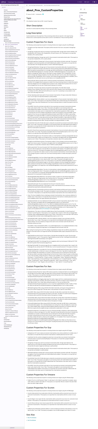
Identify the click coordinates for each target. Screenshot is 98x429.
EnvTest (5, 37)
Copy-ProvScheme (9, 76)
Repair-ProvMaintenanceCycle (11, 245)
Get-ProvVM (7, 146)
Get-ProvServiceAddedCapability (11, 137)
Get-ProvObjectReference (10, 105)
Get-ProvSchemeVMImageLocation (12, 130)
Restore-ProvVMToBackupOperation (12, 261)
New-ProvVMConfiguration (10, 188)
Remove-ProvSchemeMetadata (11, 221)
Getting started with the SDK (10, 15)
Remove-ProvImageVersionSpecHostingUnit (14, 204)
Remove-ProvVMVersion (10, 240)
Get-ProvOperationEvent (10, 107)
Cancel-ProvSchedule (9, 67)
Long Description (83, 24)
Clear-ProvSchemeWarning (10, 70)
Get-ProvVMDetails (9, 155)
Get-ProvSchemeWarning (10, 132)
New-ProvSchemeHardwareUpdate (12, 178)
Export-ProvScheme (9, 79)
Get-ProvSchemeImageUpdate (11, 121)
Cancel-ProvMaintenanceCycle (11, 65)
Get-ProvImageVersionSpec (10, 97)
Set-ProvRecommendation (10, 272)
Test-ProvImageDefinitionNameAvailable (13, 300)
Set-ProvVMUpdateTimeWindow (11, 293)
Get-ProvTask (8, 144)
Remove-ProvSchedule (9, 211)
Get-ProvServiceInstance (10, 141)
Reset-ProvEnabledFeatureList (11, 251)
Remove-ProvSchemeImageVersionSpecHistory (12, 217)
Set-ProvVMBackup (9, 289)
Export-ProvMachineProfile (10, 77)
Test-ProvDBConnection (10, 298)
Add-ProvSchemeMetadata (10, 60)
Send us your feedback (83, 34)
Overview (6, 10)
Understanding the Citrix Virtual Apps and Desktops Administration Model (12, 19)
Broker (5, 30)
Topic (82, 16)
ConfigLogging (7, 34)
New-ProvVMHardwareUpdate (11, 190)
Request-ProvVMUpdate (10, 249)
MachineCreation (7, 41)
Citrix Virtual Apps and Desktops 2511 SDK (52, 5)
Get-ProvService (8, 135)
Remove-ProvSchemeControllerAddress (13, 214)
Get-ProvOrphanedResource (10, 109)
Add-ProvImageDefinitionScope (11, 51)
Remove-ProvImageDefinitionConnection (13, 195)
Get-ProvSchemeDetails (10, 118)
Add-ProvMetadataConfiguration (11, 56)
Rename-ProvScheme (9, 244)
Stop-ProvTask (8, 295)
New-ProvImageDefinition (10, 169)
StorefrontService (7, 321)
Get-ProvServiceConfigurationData (12, 139)
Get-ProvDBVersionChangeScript (11, 88)
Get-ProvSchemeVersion (10, 128)
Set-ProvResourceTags (9, 273)
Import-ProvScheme (9, 162)
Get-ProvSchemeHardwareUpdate (12, 120)
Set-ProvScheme (8, 275)
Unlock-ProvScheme (9, 307)
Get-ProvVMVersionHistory (10, 160)
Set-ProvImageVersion (9, 270)
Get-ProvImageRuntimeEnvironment (12, 91)
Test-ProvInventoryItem (10, 302)
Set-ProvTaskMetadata (9, 286)
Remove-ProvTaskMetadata (10, 233)
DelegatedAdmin (7, 35)
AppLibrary (6, 26)
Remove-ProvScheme (9, 213)
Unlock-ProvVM (8, 309)
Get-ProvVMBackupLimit (10, 149)
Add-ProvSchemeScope (10, 62)
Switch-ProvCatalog (9, 296)
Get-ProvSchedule (8, 114)
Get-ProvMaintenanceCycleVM (11, 102)
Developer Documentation (16, 2)
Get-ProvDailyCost (9, 83)
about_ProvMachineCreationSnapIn (12, 42)
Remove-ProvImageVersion (10, 200)
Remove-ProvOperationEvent (11, 209)
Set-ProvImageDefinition (10, 268)
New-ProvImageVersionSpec (11, 172)
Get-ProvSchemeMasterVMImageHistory (13, 125)
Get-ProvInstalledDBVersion (10, 98)
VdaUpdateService (7, 326)
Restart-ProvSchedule (9, 259)
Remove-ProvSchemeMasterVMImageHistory (14, 219)
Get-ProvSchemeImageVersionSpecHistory (13, 123)
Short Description (83, 19)
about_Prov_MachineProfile (10, 47)
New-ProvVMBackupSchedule (11, 186)
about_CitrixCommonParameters (10, 11)
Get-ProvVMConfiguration (10, 151)
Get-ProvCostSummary (9, 81)
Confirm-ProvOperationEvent (11, 74)
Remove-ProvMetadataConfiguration (12, 207)
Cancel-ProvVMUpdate (9, 69)
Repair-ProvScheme (9, 247)
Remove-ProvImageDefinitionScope (12, 197)
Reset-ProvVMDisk (9, 256)
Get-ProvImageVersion (9, 95)
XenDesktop (6, 328)
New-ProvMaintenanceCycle (11, 174)
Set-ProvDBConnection (9, 265)
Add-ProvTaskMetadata (10, 63)
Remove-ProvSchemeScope (10, 223)
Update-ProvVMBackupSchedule (11, 316)
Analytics (6, 25)
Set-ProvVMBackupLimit (10, 291)
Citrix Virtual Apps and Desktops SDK (36, 5)
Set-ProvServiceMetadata (10, 284)
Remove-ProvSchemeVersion (11, 224)
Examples (6, 21)
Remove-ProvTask (8, 231)
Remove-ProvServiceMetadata (11, 230)
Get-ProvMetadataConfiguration (11, 104)
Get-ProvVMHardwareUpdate (11, 156)
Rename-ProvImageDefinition (11, 242)
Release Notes (7, 17)
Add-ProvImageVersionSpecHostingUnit (13, 55)
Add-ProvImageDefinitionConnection (12, 49)
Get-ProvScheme (8, 116)
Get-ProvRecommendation (10, 111)
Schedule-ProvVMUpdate (10, 263)
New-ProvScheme (8, 176)
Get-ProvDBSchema (9, 86)
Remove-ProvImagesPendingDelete (12, 199)
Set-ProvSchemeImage (9, 277)
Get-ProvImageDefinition (10, 90)
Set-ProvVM (7, 288)
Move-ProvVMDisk (8, 167)
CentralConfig (7, 32)
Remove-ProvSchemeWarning (11, 226)
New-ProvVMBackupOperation (11, 185)
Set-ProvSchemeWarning (10, 281)
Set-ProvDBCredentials (9, 266)
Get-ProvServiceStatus (9, 142)
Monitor (5, 317)
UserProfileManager (8, 324)
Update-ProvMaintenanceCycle (11, 312)
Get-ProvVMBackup (9, 148)
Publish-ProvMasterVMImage (11, 192)
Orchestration (7, 319)
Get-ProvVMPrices (8, 158)
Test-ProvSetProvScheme (10, 305)
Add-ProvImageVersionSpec (10, 53)
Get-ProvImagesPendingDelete (11, 93)
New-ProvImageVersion (9, 170)
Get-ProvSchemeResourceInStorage (12, 127)
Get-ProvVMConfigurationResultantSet (13, 153)
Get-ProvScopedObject (9, 134)
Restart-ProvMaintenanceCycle (11, 258)
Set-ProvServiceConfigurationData (12, 282)
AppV (5, 28)
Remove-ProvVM (8, 235)
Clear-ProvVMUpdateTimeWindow (12, 72)
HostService (6, 39)
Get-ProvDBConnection (10, 84)
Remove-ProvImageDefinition (11, 193)
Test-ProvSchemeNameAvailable (11, 303)
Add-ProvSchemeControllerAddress (12, 58)
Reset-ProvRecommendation (11, 252)
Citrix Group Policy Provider (9, 13)
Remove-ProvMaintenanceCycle (11, 206)
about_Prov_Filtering (9, 46)
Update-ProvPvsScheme (10, 314)
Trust (5, 323)
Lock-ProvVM (8, 165)
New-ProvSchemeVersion (10, 181)
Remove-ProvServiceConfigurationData (13, 228)
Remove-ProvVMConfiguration (11, 238)
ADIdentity (6, 23)
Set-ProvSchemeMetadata (10, 279)
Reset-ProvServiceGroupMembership (12, 254)
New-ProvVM (7, 183)
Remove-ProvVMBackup (10, 237)
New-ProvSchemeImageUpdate (11, 179)
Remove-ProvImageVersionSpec (11, 202)
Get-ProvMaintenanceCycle (10, 100)
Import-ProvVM (8, 163)
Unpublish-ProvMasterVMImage (11, 310)
